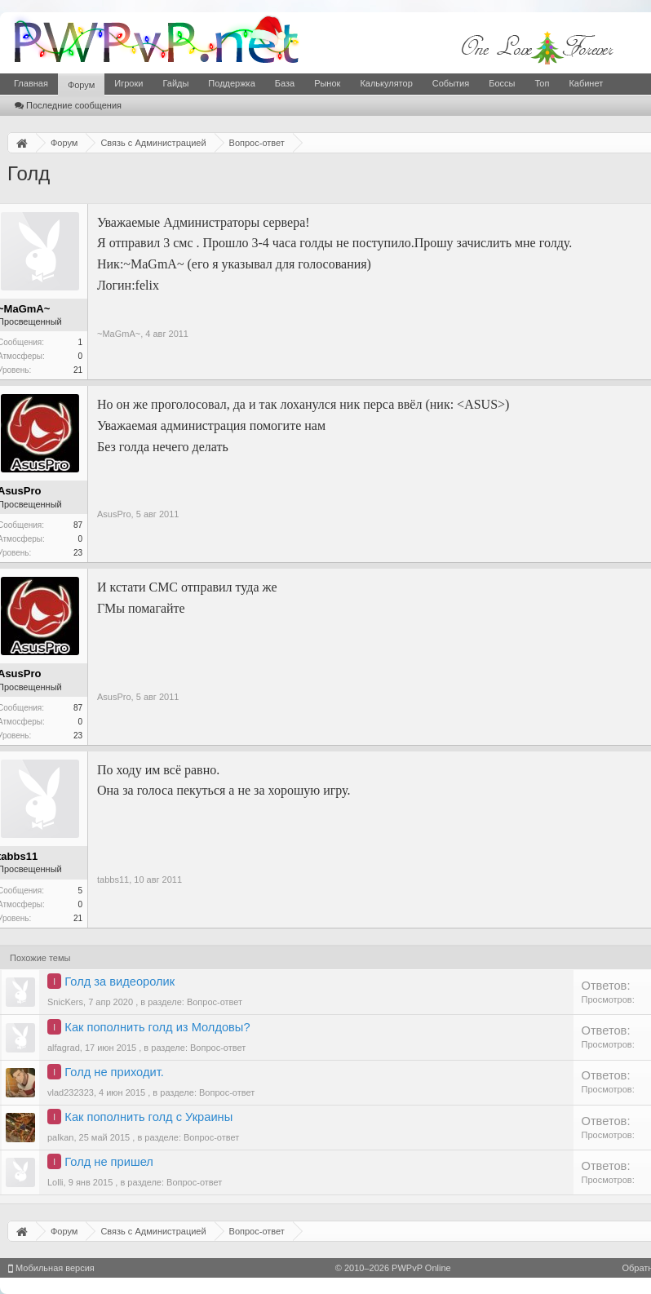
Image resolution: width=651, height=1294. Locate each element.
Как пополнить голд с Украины (148, 1116)
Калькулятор (386, 83)
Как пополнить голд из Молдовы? (157, 1027)
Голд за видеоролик (119, 981)
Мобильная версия (51, 1268)
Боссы (502, 83)
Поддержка (231, 83)
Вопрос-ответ (214, 1002)
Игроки (128, 83)
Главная (31, 83)
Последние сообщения (68, 105)
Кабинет (586, 83)
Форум (81, 85)
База (284, 83)
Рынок (327, 83)
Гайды (175, 83)
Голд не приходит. (113, 1072)
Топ (541, 83)
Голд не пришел (108, 1161)
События (450, 83)
